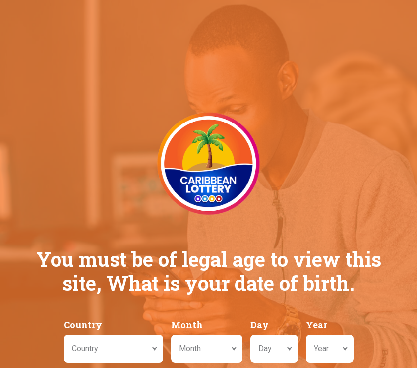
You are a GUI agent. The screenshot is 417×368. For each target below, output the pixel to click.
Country (83, 325)
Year (316, 325)
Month (187, 325)
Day (259, 325)
